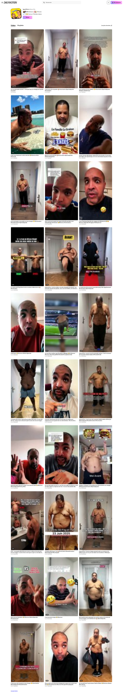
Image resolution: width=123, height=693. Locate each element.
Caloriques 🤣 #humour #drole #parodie (21, 353)
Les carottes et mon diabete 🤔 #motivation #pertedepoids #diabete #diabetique (94, 90)
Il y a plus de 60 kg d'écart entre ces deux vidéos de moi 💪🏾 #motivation (26, 288)
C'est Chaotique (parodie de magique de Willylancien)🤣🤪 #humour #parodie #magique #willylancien (94, 222)
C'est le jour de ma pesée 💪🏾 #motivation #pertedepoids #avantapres (59, 90)
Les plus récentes (106, 25)
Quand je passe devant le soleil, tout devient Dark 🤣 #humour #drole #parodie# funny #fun (27, 486)
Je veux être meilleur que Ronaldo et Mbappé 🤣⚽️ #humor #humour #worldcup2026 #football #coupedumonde (60, 354)
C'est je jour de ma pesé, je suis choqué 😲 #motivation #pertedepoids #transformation (25, 684)
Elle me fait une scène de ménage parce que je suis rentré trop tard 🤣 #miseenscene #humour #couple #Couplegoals (61, 684)
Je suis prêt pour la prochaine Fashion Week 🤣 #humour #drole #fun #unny (95, 684)
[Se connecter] (116, 2)
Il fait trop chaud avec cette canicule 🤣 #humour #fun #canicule (25, 156)
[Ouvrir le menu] (2, 2)
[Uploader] (108, 2)
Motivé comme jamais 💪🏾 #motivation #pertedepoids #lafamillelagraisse (59, 156)
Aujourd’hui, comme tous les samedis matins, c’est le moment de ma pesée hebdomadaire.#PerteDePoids (95, 354)
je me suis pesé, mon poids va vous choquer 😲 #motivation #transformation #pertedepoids (26, 222)
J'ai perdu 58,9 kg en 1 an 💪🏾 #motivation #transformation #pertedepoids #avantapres (59, 552)
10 (17, 691)
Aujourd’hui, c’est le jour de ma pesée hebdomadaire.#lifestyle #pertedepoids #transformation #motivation (95, 420)
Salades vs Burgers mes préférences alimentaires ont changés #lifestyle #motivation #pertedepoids (95, 486)
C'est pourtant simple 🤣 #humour (53, 617)
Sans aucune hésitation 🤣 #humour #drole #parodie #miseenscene (24, 618)
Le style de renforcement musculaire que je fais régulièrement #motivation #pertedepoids (95, 288)
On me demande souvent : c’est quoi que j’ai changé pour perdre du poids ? (27, 90)
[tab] (13, 26)
